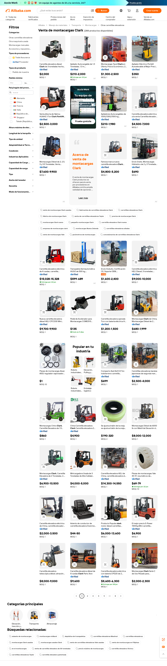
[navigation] (21, 311)
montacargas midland (47, 636)
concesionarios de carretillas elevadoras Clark (120, 235)
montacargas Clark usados (21, 642)
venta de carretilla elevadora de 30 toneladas (51, 648)
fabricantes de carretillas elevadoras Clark (95, 210)
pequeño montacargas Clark (81, 222)
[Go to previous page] (76, 596)
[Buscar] (102, 10)
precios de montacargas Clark (122, 216)
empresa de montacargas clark (54, 228)
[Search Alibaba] (64, 10)
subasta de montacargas (20, 636)
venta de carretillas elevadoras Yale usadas (85, 642)
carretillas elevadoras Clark (130, 210)
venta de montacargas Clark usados (55, 210)
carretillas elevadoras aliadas (117, 228)
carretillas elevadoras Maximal (104, 636)
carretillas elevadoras (133, 636)
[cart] (129, 11)
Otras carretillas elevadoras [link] (112, 25)
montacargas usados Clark (50, 642)
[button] (92, 10)
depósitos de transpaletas (73, 636)
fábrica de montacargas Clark (53, 216)
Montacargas (91, 25)
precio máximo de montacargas (90, 648)
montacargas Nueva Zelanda (85, 228)
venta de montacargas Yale (52, 235)
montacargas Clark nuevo (51, 222)
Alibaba (41, 25)
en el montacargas (18, 648)
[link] (163, 639)
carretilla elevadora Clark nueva (113, 222)
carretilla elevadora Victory (121, 648)
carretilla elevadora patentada (52, 655)
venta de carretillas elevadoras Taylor (88, 216)
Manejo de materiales (58, 25)
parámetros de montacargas (82, 235)
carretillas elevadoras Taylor (21, 655)
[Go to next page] (120, 596)
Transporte (76, 25)
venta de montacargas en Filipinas (124, 642)
